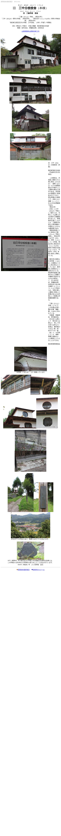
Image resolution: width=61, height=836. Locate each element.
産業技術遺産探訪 (24, 569)
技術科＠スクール (39, 569)
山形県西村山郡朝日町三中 (30, 31)
